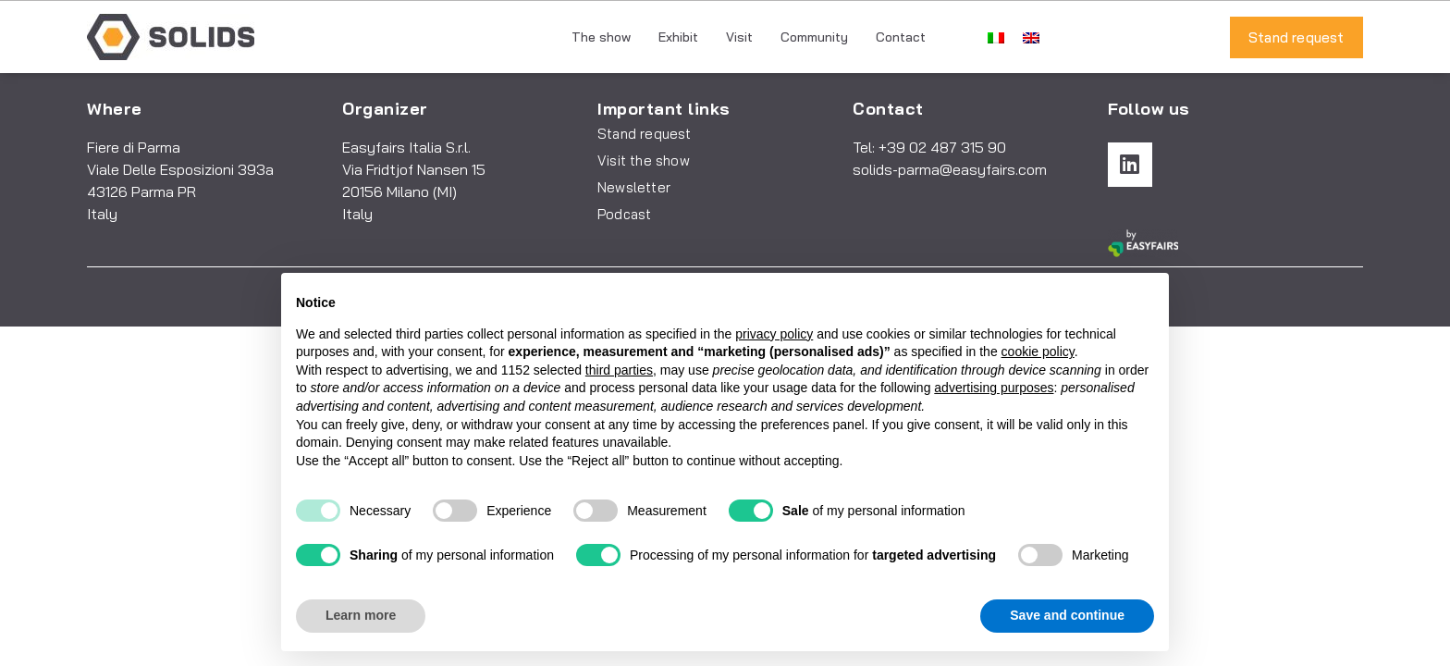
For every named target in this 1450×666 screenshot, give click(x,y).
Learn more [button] (361, 615)
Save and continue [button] (1067, 615)
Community (814, 37)
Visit (739, 37)
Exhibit (678, 37)
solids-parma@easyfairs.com (950, 169)
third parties (619, 370)
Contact (901, 37)
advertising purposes (993, 387)
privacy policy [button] (774, 334)
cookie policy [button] (1038, 351)
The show (601, 37)
